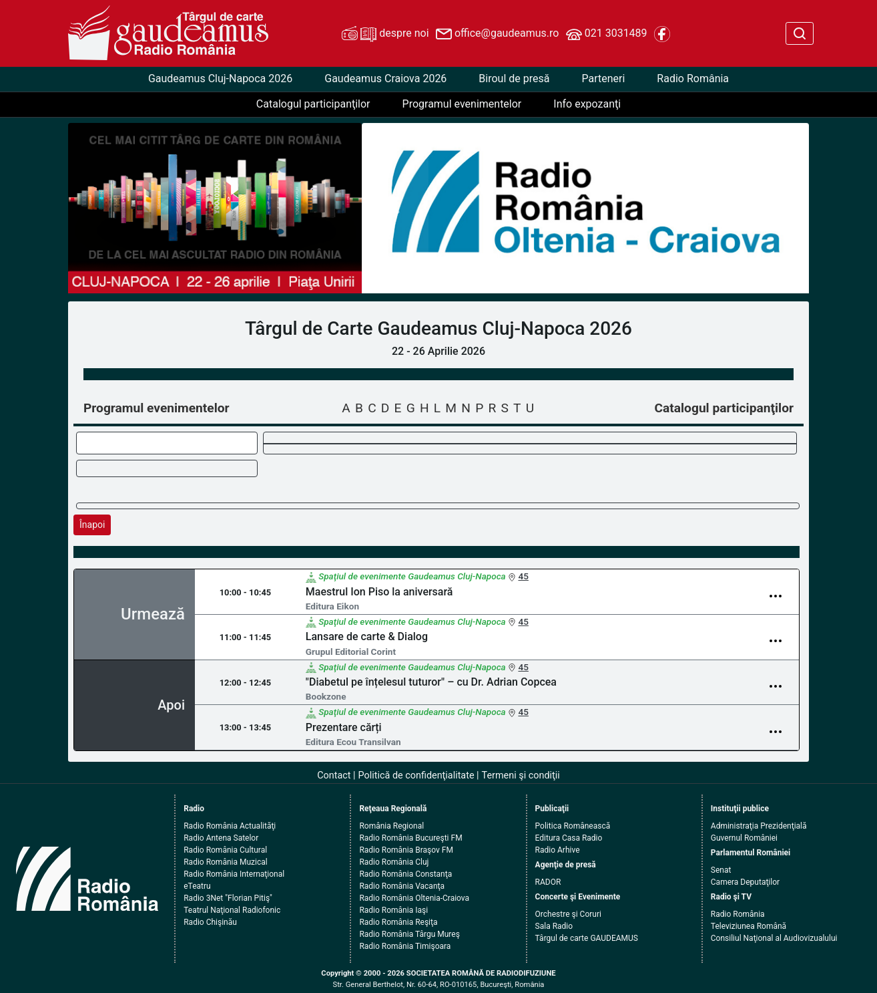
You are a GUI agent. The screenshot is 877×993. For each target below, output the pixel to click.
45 (523, 576)
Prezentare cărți (344, 727)
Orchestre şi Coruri (568, 914)
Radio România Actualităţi (230, 826)
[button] (395, 208)
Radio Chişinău (210, 922)
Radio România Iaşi (393, 910)
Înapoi (92, 524)
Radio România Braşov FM (406, 850)
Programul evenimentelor (462, 104)
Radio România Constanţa (405, 874)
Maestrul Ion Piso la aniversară (379, 591)
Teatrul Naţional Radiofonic (232, 910)
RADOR (548, 882)
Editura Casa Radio (569, 838)
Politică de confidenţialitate (416, 775)
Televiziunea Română (748, 926)
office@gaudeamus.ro (497, 34)
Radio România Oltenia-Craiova (414, 898)
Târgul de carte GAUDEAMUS (586, 938)
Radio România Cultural (225, 850)
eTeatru (197, 886)
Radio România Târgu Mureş (409, 934)
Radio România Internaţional (234, 874)
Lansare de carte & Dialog (367, 636)
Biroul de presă (514, 78)
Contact (333, 775)
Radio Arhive (557, 850)
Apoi (171, 705)
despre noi (385, 34)
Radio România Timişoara (405, 946)
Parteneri (603, 78)
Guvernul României (744, 838)
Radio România (693, 78)
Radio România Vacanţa (402, 886)
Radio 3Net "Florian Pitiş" (228, 898)
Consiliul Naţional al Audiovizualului (774, 938)
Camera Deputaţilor (745, 882)
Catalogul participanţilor (313, 104)
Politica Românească (573, 826)
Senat (721, 870)
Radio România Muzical (225, 862)
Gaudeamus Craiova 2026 (385, 78)
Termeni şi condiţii (521, 775)
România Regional (391, 826)
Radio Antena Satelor (221, 838)
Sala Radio (554, 926)
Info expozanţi (587, 104)
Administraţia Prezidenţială (759, 826)
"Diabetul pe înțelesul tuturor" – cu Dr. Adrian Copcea (431, 682)
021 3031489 (606, 34)
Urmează (153, 614)
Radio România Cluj (393, 862)
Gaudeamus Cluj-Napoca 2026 (220, 78)
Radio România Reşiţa (398, 922)
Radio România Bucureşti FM (410, 838)
